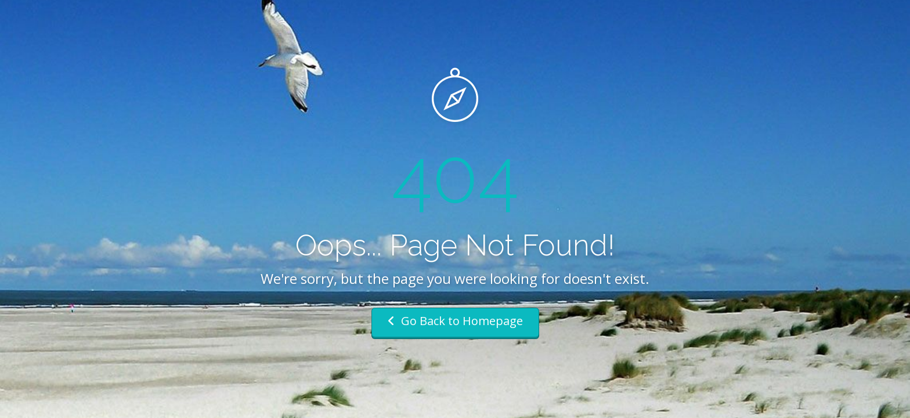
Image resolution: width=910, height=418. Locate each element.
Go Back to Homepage (455, 321)
